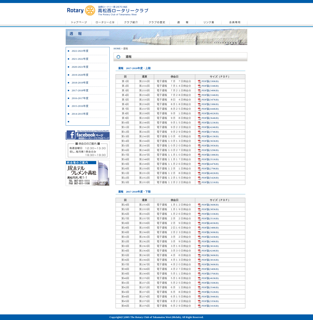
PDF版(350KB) (210, 282)
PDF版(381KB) (210, 245)
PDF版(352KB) (210, 291)
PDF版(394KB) (210, 296)
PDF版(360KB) (210, 204)
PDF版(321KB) (210, 182)
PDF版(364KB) (210, 117)
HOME (117, 48)
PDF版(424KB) (210, 127)
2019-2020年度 (80, 74)
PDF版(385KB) (210, 209)
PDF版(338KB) (210, 104)
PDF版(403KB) (210, 223)
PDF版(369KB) (210, 232)
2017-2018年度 (80, 90)
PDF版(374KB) (210, 131)
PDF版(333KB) (210, 213)
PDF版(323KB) (210, 122)
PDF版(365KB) (210, 140)
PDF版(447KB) (210, 163)
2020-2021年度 (80, 66)
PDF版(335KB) (210, 301)
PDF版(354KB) (210, 287)
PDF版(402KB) (210, 113)
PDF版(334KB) (210, 85)
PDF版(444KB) (210, 108)
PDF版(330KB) (210, 81)
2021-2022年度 (80, 58)
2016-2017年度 (80, 98)
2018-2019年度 (80, 82)
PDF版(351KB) (210, 159)
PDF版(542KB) (210, 177)
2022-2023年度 (80, 50)
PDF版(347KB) (210, 99)
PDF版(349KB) (210, 90)
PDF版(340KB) (210, 268)
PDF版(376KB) (210, 273)
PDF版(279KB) (210, 168)
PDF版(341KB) (210, 305)
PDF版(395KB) (210, 145)
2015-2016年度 (80, 105)
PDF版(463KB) (210, 278)
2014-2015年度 (80, 113)
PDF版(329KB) (210, 150)
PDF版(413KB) (210, 136)
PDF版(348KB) (210, 227)
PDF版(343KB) (210, 236)
